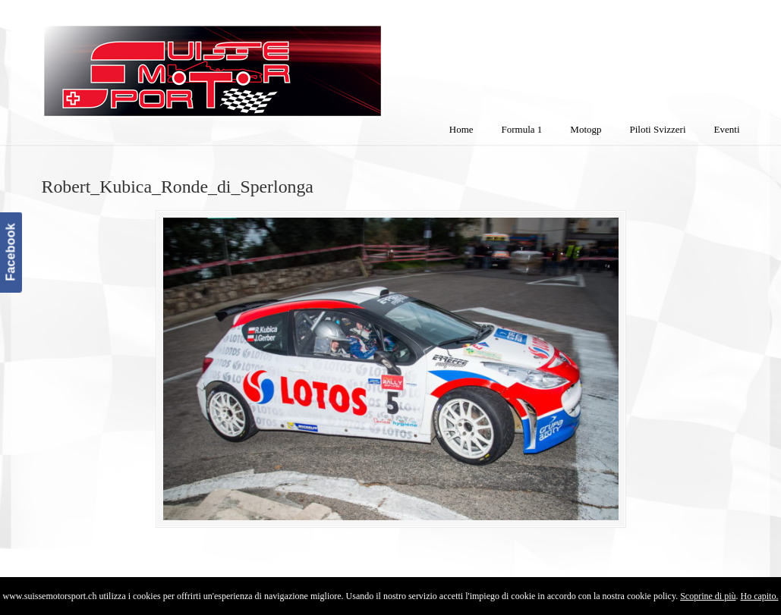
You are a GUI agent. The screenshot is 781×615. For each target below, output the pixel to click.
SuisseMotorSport (276, 61)
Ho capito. (759, 596)
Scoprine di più (707, 596)
